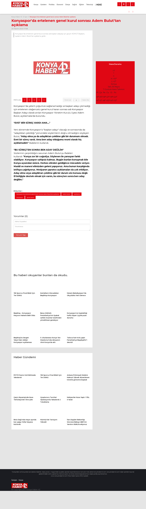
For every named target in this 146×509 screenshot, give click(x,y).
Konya (36, 4)
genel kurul (30, 197)
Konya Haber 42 (16, 17)
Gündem (43, 4)
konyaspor (20, 197)
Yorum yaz (67, 100)
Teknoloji (89, 4)
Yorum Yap (21, 235)
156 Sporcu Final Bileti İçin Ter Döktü (46, 12)
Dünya (67, 4)
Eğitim (81, 4)
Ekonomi (60, 4)
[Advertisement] (52, 256)
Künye (21, 480)
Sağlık (74, 4)
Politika (51, 4)
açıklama (77, 194)
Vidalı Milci (92, 476)
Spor (26, 17)
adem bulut (66, 194)
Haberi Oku (85, 100)
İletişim (14, 480)
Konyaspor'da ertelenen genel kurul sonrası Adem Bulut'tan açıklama (53, 17)
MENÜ (98, 4)
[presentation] (129, 11)
